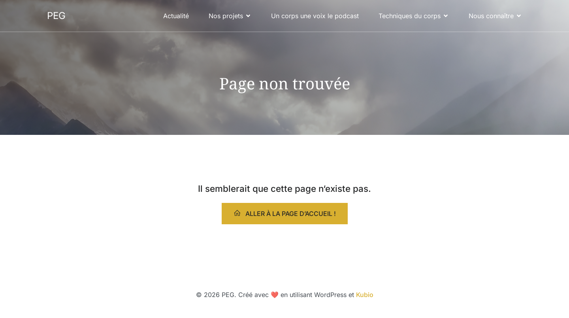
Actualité (176, 16)
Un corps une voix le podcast (315, 16)
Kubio (364, 295)
